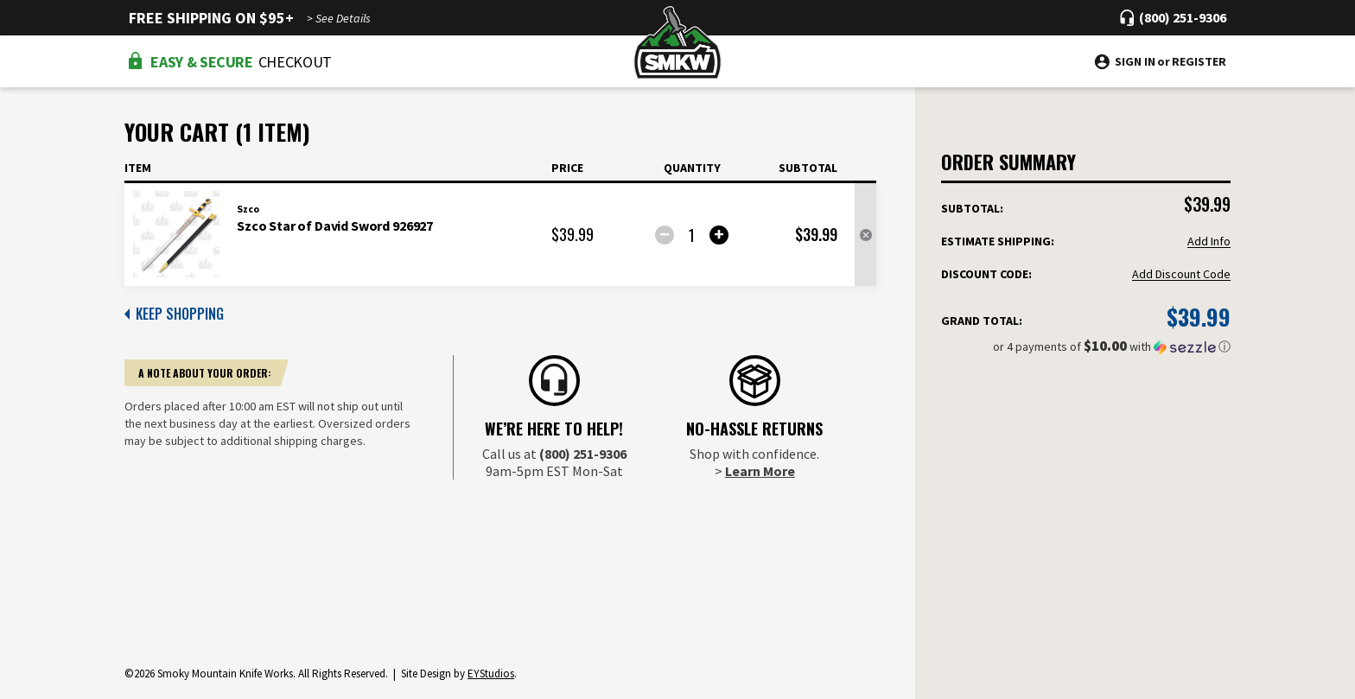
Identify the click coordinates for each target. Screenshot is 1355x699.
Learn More (760, 471)
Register (1199, 61)
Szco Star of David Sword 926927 (335, 226)
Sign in (1135, 61)
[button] (1086, 346)
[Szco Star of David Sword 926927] (692, 235)
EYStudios (491, 673)
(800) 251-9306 (583, 453)
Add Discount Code (1181, 274)
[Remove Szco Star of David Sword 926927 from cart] (866, 235)
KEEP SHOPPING (174, 313)
